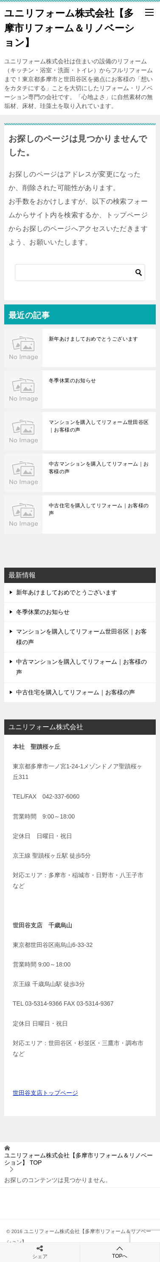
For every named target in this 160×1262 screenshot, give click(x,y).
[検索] (80, 272)
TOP (78, 1159)
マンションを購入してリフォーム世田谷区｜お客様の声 (99, 426)
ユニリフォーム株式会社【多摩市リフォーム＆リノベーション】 (69, 27)
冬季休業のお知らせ (72, 381)
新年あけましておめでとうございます (93, 339)
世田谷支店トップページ (45, 1092)
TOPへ (120, 1252)
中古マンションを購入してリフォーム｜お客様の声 (99, 468)
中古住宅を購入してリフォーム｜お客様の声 (99, 509)
